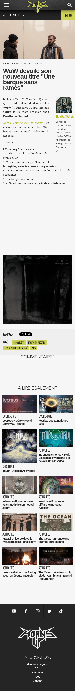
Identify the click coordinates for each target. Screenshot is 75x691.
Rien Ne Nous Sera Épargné (16, 348)
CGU (37, 668)
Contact (37, 680)
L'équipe (37, 672)
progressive (18, 342)
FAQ (37, 676)
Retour (68, 15)
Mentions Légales (37, 664)
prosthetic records (36, 342)
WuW (34, 348)
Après (23, 123)
